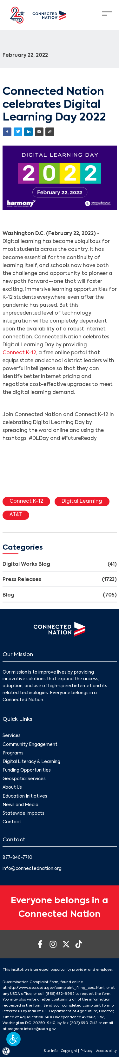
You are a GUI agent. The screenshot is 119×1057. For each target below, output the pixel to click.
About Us (12, 788)
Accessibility (106, 1051)
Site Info (50, 1051)
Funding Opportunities (27, 770)
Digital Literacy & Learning (31, 762)
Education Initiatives (25, 796)
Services (12, 736)
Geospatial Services (24, 779)
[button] (13, 1039)
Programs (13, 753)
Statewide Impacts (23, 814)
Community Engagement (30, 745)
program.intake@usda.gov (32, 1029)
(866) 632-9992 (60, 994)
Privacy (87, 1051)
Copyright (69, 1051)
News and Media (20, 805)
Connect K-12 (19, 353)
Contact (12, 822)
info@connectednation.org (32, 869)
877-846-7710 (17, 858)
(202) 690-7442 (83, 1023)
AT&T (16, 514)
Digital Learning (82, 501)
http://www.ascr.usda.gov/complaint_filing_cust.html (56, 988)
